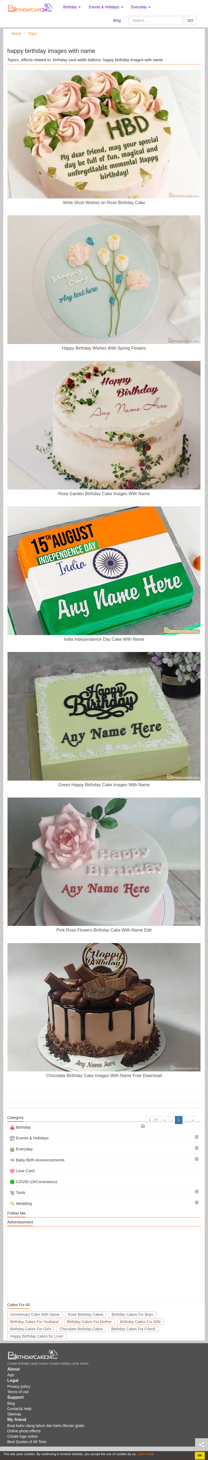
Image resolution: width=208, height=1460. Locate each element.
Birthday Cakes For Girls (30, 1329)
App (10, 1375)
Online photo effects (24, 1431)
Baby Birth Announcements (37, 1160)
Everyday (21, 1149)
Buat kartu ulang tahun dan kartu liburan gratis (45, 1425)
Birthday (20, 1127)
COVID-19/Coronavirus (33, 1181)
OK (200, 1455)
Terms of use (18, 1392)
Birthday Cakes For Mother (89, 1322)
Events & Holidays (29, 1138)
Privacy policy (18, 1386)
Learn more (145, 1454)
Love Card (22, 1170)
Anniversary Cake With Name (35, 1314)
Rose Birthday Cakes (85, 1314)
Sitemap (14, 1414)
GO (190, 20)
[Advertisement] (104, 1264)
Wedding (21, 1203)
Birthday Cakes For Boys (132, 1314)
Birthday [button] (72, 7)
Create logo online (22, 1436)
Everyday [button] (140, 7)
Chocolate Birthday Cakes (81, 1329)
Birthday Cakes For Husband (34, 1322)
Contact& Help (19, 1409)
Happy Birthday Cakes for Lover (36, 1336)
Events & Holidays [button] (106, 7)
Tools (17, 1192)
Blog (117, 20)
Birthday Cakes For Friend (133, 1329)
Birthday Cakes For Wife (140, 1322)
